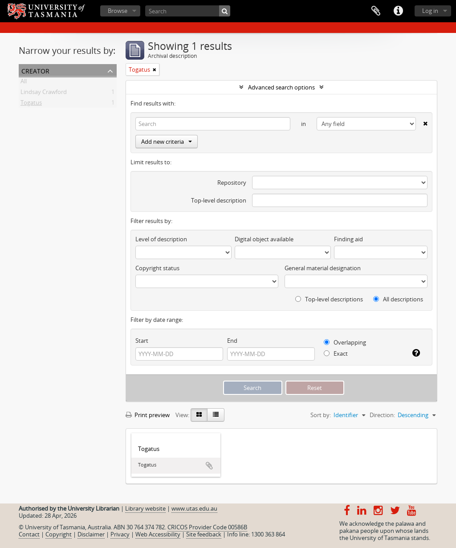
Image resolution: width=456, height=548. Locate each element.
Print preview (148, 415)
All (23, 83)
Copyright (58, 534)
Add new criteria (166, 142)
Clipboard (376, 11)
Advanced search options (281, 87)
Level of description (161, 239)
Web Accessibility (157, 534)
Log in (430, 11)
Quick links (398, 11)
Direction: (382, 415)
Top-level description (218, 200)
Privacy (120, 534)
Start (141, 341)
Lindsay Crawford (43, 93)
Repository (231, 183)
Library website (145, 508)
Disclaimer (91, 534)
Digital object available (264, 239)
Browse (117, 11)
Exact (336, 353)
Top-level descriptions (329, 299)
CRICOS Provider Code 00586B (207, 527)
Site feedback (203, 534)
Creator (35, 70)
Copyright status (157, 268)
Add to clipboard (209, 465)
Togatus (31, 104)
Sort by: (320, 415)
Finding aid (348, 239)
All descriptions (398, 299)
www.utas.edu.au (194, 508)
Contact (29, 534)
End (232, 341)
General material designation (323, 268)
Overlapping (345, 342)
